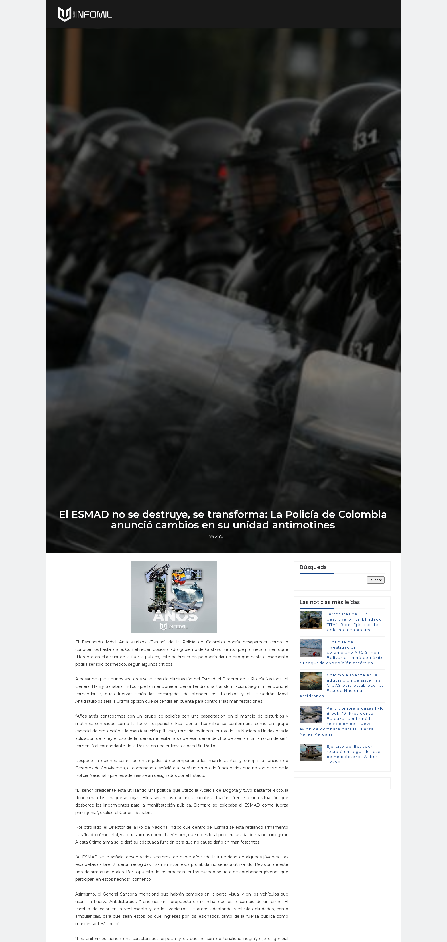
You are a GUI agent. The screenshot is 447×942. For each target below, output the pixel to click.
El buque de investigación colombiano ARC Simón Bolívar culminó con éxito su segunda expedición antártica (341, 692)
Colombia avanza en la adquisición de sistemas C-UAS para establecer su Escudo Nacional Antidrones (341, 725)
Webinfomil (219, 575)
